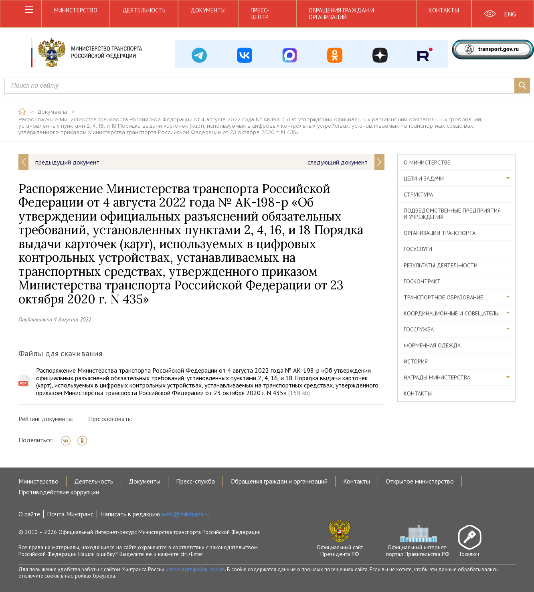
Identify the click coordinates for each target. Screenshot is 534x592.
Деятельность (144, 10)
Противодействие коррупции (58, 492)
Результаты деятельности (440, 265)
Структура (418, 194)
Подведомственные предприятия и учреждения (452, 214)
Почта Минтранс (70, 514)
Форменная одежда (432, 345)
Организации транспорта (439, 233)
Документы (208, 10)
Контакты (444, 10)
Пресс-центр (260, 13)
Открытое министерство (420, 481)
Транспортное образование (443, 297)
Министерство (75, 10)
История (416, 361)
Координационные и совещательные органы (459, 313)
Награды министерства (437, 377)
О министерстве (427, 162)
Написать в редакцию (155, 514)
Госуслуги (418, 249)
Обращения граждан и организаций (341, 13)
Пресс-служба (195, 481)
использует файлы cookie (195, 569)
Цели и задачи (424, 178)
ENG (510, 14)
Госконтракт (422, 281)
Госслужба (419, 329)
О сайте (29, 514)
